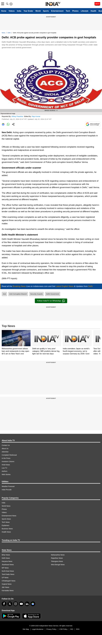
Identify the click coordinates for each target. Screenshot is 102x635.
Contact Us (6, 445)
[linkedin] (27, 604)
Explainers (5, 525)
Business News (7, 529)
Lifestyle (84, 11)
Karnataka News (8, 590)
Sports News (6, 519)
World (38, 11)
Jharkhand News (8, 564)
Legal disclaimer (37, 629)
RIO (71, 629)
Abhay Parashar (18, 116)
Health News (6, 532)
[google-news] (33, 604)
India (19, 11)
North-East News (8, 571)
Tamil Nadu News (8, 574)
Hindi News (6, 465)
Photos (75, 11)
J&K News (5, 587)
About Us (5, 448)
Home (3, 11)
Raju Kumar (36, 116)
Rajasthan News (57, 558)
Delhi (9, 33)
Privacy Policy (51, 629)
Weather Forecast (8, 486)
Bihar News (6, 555)
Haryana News (7, 561)
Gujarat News (7, 584)
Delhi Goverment (52, 294)
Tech (68, 11)
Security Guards (36, 294)
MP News (5, 568)
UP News (5, 577)
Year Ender (28, 11)
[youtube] (21, 604)
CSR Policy (63, 629)
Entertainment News (9, 516)
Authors (4, 471)
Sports (46, 11)
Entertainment (57, 11)
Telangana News (57, 561)
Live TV (4, 468)
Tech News (6, 522)
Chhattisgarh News (8, 581)
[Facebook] (4, 604)
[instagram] (15, 604)
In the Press (6, 458)
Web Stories (6, 474)
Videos (12, 11)
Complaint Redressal (9, 455)
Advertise (5, 452)
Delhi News (6, 558)
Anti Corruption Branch (18, 294)
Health (93, 11)
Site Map (26, 629)
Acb (4, 294)
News (3, 33)
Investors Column (8, 461)
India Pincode (7, 490)
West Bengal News (58, 564)
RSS (77, 629)
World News (6, 506)
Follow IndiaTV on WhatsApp (51, 300)
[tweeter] (9, 604)
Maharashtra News (58, 555)
